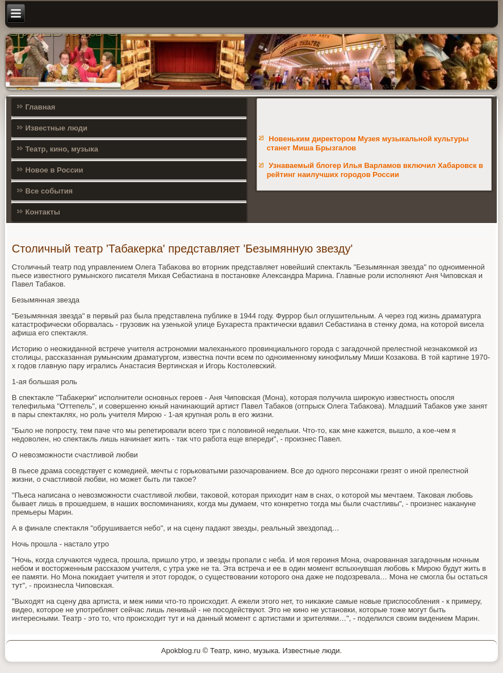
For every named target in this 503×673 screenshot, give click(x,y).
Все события (49, 191)
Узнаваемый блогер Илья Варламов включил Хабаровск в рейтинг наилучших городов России (375, 170)
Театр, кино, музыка (62, 149)
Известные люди (57, 128)
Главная (41, 107)
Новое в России (54, 170)
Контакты (43, 212)
